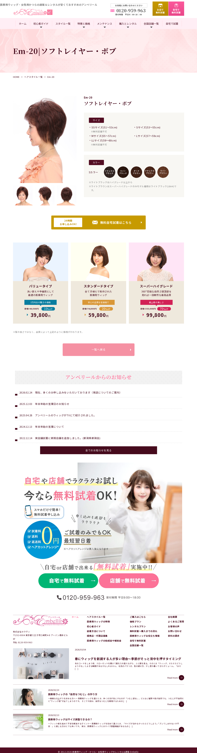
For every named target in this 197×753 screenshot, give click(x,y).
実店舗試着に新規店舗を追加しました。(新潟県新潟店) (67, 438)
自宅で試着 (172, 23)
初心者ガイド (40, 23)
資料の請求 (173, 636)
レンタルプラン (138, 626)
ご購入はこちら (138, 617)
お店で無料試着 (160, 11)
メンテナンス (104, 23)
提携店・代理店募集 (97, 636)
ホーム (22, 23)
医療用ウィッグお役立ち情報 (145, 636)
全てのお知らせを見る (98, 450)
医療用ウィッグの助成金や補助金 (104, 640)
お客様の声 (173, 626)
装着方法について (96, 631)
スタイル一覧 (63, 23)
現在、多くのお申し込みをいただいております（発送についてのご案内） (78, 393)
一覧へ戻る (99, 350)
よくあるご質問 (176, 621)
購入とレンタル (128, 23)
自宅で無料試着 (176, 11)
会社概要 (172, 617)
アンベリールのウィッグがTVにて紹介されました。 (65, 415)
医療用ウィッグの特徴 (98, 621)
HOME (16, 76)
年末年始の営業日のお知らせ (52, 404)
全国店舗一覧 (151, 23)
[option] (45, 139)
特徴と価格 (84, 23)
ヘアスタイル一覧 (33, 76)
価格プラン (135, 621)
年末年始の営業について (49, 427)
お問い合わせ (175, 631)
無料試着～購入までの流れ (143, 631)
